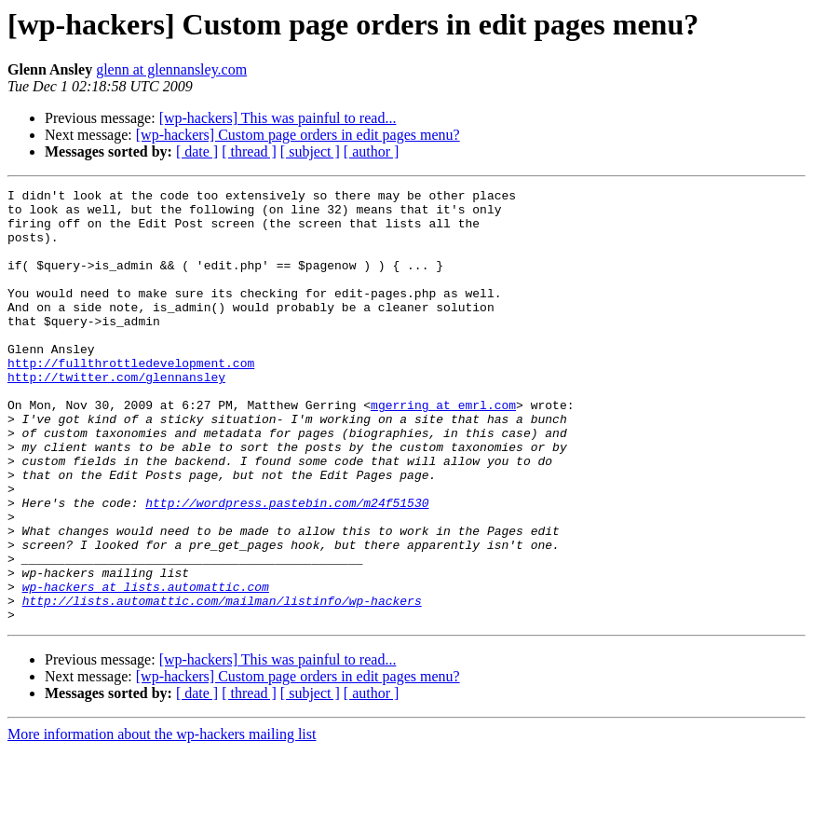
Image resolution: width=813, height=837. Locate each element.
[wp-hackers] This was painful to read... (278, 118)
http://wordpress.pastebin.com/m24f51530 (286, 566)
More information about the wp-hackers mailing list (161, 821)
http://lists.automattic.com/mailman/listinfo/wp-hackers (222, 684)
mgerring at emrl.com (443, 449)
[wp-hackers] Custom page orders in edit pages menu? (298, 135)
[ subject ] (310, 151)
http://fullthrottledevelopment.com (130, 399)
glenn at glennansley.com (171, 69)
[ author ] (372, 151)
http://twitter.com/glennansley (116, 415)
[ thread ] (249, 151)
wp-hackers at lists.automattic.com (145, 667)
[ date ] (197, 151)
